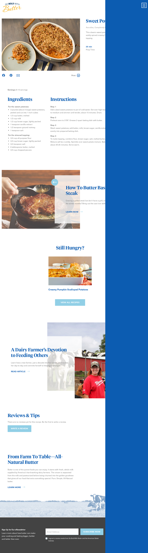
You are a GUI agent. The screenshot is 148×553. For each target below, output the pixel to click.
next (135, 216)
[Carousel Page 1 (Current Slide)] (131, 228)
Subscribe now (91, 532)
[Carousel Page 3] (137, 228)
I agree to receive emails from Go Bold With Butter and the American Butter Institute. (73, 539)
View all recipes (70, 302)
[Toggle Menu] (144, 5)
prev (54, 182)
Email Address (53, 531)
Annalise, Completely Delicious (99, 27)
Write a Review (19, 428)
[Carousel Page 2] (134, 228)
